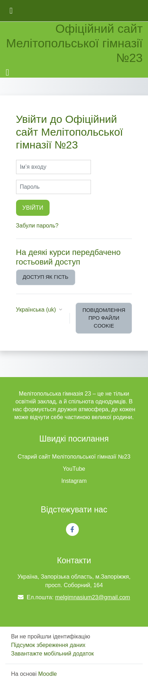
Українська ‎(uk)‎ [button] (37, 310)
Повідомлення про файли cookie (103, 318)
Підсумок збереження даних (48, 645)
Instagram (74, 481)
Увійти (33, 207)
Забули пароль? (37, 226)
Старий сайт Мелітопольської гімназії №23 (73, 457)
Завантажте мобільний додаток (52, 654)
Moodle (47, 674)
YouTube (74, 469)
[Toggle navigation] (7, 73)
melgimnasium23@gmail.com (92, 597)
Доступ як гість (45, 277)
